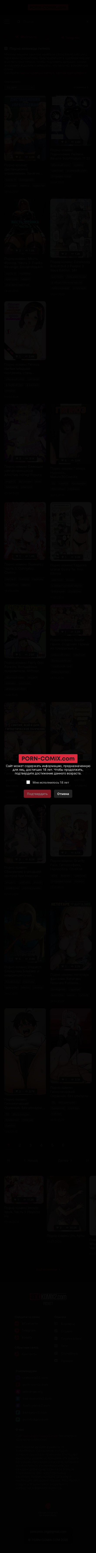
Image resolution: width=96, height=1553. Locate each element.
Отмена (63, 794)
